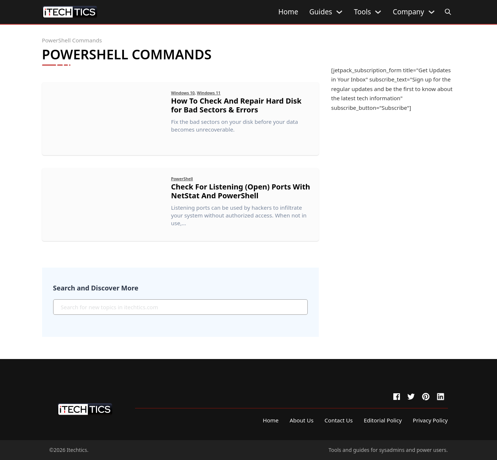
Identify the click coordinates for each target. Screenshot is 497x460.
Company (408, 12)
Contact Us (339, 420)
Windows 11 (209, 92)
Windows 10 (183, 92)
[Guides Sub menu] (339, 11)
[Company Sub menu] (431, 11)
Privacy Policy (430, 420)
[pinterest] (425, 396)
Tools (362, 12)
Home (288, 12)
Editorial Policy (383, 420)
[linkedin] (440, 396)
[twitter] (411, 396)
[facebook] (397, 396)
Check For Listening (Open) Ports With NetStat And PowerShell (241, 191)
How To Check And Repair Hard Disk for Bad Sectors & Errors (236, 105)
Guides (320, 12)
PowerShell (182, 178)
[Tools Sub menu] (378, 11)
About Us (302, 420)
